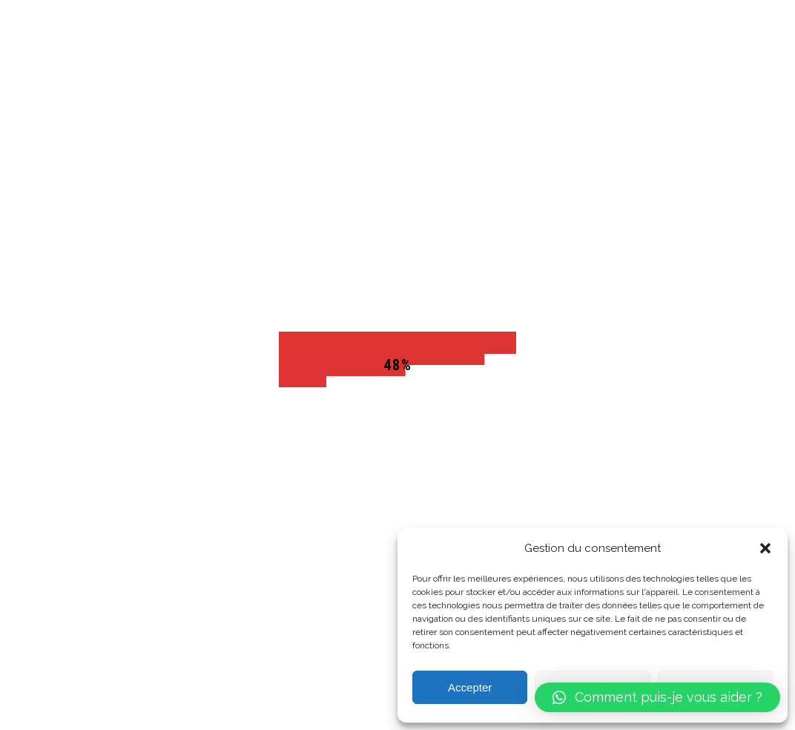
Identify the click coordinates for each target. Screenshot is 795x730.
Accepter (470, 687)
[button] (765, 548)
